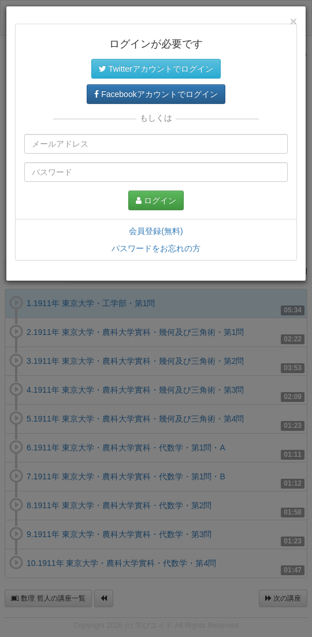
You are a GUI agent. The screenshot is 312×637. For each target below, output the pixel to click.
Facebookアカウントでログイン (155, 94)
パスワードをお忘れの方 (156, 248)
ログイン (156, 200)
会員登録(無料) (156, 231)
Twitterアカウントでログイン (156, 68)
